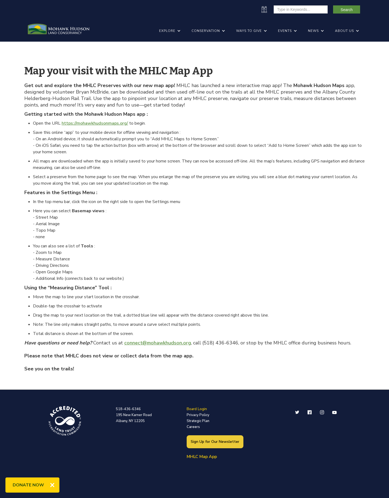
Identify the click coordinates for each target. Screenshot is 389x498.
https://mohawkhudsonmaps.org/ (95, 123)
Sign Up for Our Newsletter (215, 441)
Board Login (197, 408)
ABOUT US (344, 31)
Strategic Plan (198, 421)
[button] (170, 31)
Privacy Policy (198, 415)
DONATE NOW (28, 485)
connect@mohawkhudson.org (157, 343)
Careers (193, 426)
